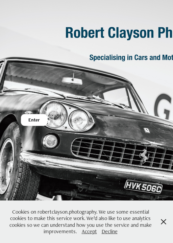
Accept (89, 231)
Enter (34, 120)
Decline (110, 231)
